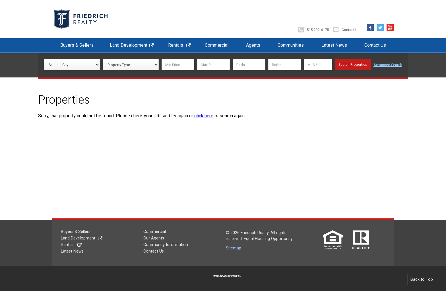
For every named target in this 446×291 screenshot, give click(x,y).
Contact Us (351, 30)
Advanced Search (387, 65)
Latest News (334, 45)
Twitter (380, 26)
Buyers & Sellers (77, 45)
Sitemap (233, 248)
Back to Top (421, 279)
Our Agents (153, 238)
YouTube (390, 26)
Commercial (216, 45)
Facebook (370, 26)
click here (203, 115)
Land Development (128, 45)
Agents (253, 45)
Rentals (175, 45)
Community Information (165, 244)
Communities (291, 45)
